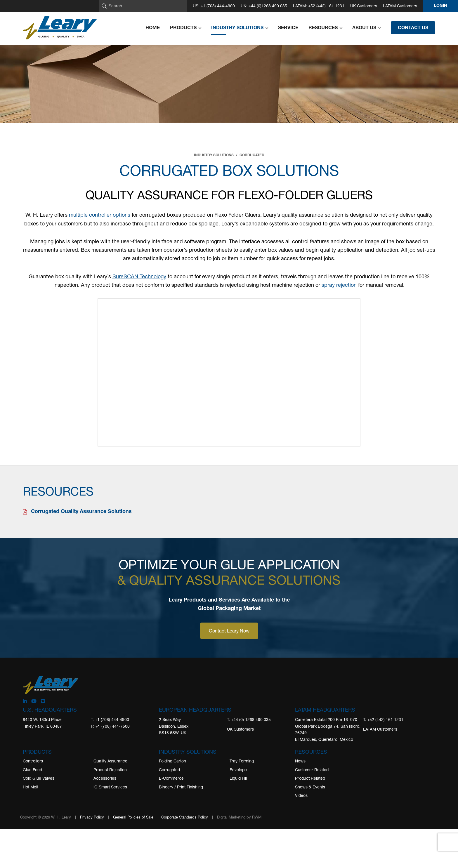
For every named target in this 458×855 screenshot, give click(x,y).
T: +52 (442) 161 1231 (383, 719)
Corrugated (169, 769)
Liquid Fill (238, 778)
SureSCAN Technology (139, 276)
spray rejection (339, 284)
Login (440, 6)
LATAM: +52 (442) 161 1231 (318, 5)
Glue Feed (32, 769)
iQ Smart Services (110, 786)
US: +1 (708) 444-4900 (214, 5)
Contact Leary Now (229, 630)
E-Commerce (171, 778)
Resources (311, 751)
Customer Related (312, 769)
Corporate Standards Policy (184, 817)
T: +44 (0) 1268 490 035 (249, 719)
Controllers (33, 760)
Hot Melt (30, 786)
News (300, 760)
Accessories (104, 778)
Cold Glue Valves (38, 778)
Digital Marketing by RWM (239, 817)
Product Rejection (110, 769)
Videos (301, 795)
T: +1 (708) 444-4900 (110, 719)
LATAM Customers (400, 5)
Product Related (310, 778)
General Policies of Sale (133, 817)
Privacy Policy (92, 817)
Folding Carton (172, 760)
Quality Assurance (110, 760)
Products (37, 751)
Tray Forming (242, 760)
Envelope (238, 769)
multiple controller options (99, 214)
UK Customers (363, 5)
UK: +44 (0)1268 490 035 (264, 5)
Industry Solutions (187, 751)
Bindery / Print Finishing (181, 786)
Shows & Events (310, 786)
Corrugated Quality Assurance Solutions (81, 512)
